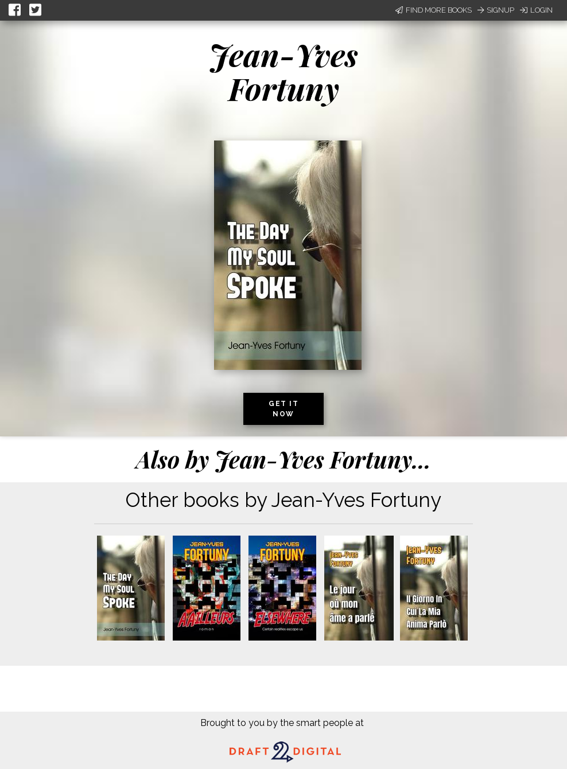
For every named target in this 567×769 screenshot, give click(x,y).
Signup (495, 10)
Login (536, 10)
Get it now (283, 409)
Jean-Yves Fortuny (283, 71)
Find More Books (433, 10)
